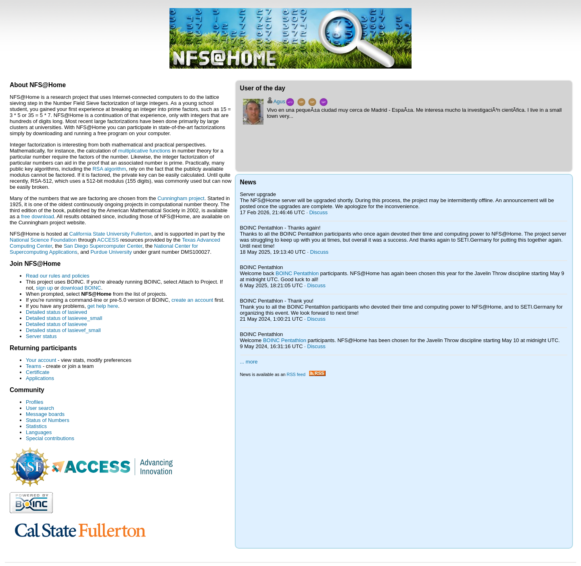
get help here (102, 306)
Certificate (38, 372)
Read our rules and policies (58, 276)
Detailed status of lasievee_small (64, 318)
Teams (33, 366)
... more (248, 362)
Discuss (318, 212)
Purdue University (111, 252)
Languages (39, 432)
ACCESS (108, 240)
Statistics (36, 426)
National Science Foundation (43, 240)
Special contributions (50, 438)
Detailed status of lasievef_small (63, 330)
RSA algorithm (109, 169)
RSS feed (306, 374)
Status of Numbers (47, 420)
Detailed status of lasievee (56, 324)
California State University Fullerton (110, 234)
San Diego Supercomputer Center (103, 246)
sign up (44, 288)
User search (40, 408)
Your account (41, 360)
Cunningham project (180, 198)
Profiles (34, 402)
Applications (40, 378)
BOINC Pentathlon (297, 273)
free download (37, 216)
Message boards (45, 414)
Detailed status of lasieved (56, 312)
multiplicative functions (144, 151)
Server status (41, 336)
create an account (192, 300)
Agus (279, 101)
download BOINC (81, 288)
